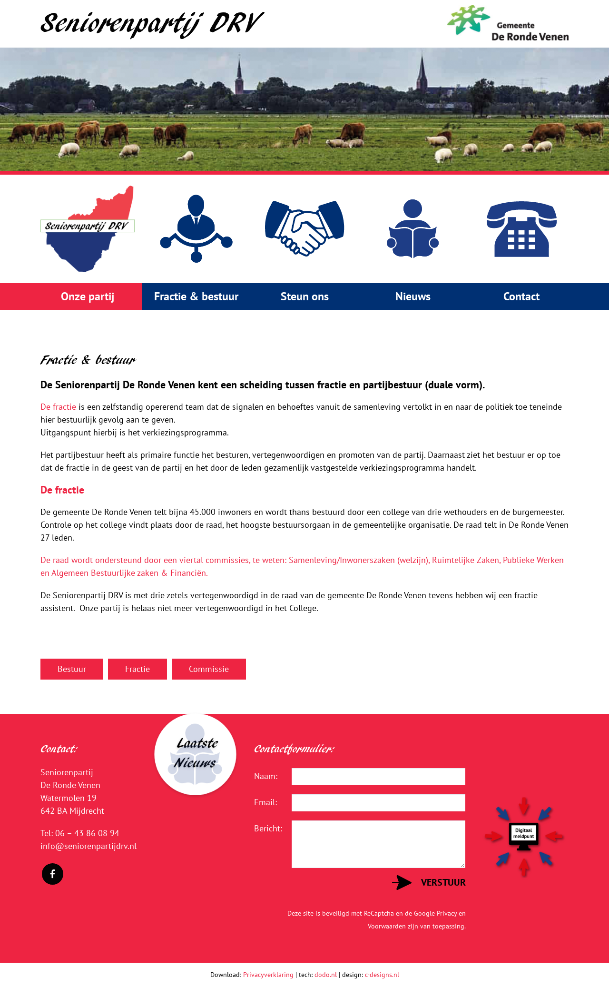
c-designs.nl (382, 974)
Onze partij (87, 296)
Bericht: (265, 828)
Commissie (209, 668)
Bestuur (72, 668)
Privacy (447, 913)
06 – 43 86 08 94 (87, 833)
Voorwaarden (387, 925)
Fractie (137, 668)
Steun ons (305, 296)
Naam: (265, 775)
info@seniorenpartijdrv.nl (88, 845)
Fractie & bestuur (196, 296)
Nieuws (413, 296)
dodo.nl (325, 974)
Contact (521, 296)
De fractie (58, 406)
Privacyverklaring (268, 974)
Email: (265, 802)
